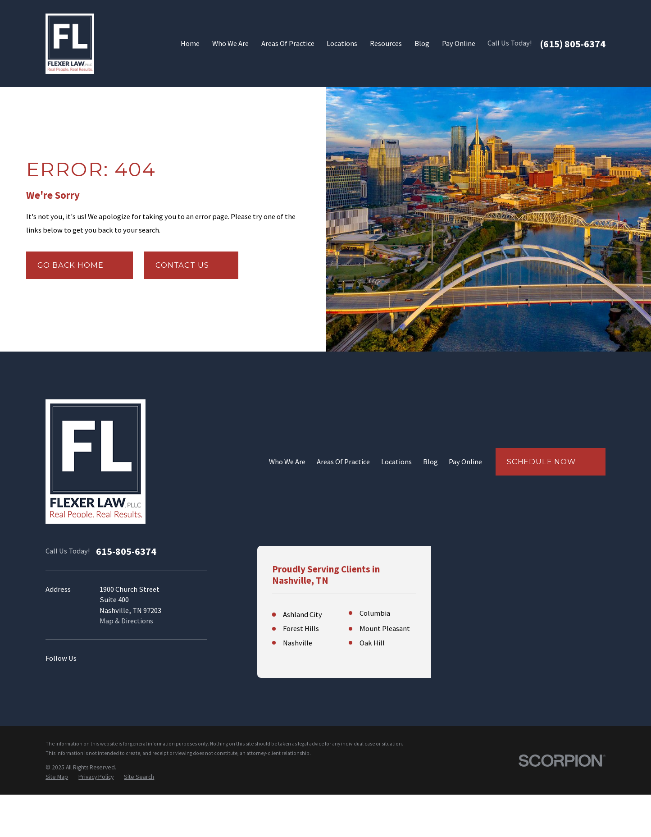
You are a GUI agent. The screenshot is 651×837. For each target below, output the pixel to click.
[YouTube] (126, 659)
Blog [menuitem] (421, 43)
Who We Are (287, 462)
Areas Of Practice (343, 462)
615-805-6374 (126, 551)
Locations (396, 462)
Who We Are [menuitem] (230, 43)
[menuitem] (57, 819)
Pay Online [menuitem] (458, 43)
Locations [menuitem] (342, 43)
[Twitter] (169, 659)
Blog (430, 462)
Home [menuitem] (190, 43)
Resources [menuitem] (386, 43)
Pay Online (465, 462)
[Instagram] (105, 659)
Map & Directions (126, 621)
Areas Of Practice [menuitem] (287, 43)
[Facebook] (148, 659)
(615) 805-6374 (572, 44)
